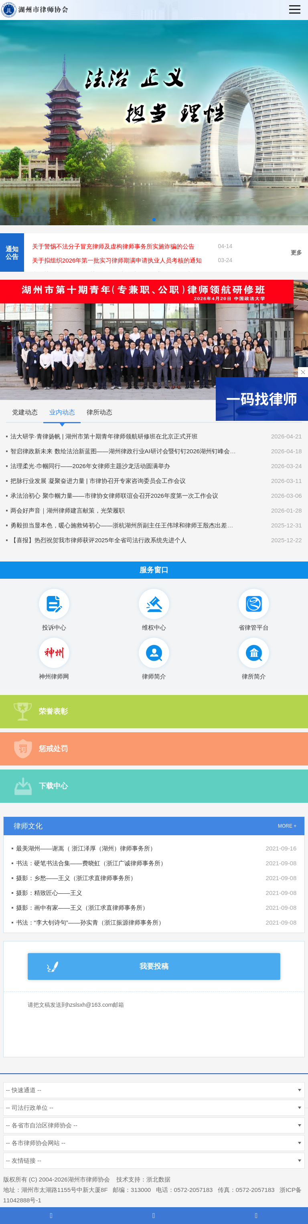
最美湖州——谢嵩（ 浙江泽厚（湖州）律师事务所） (86, 848)
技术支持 (128, 1179)
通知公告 (12, 253)
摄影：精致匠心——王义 (49, 892)
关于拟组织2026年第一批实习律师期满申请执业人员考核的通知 (117, 260)
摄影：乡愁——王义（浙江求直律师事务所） (76, 878)
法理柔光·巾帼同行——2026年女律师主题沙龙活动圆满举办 (90, 466)
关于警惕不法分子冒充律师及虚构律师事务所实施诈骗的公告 (113, 246)
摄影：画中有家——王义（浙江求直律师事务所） (82, 907)
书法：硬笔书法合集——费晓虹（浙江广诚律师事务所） (91, 863)
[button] (154, 219)
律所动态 (99, 412)
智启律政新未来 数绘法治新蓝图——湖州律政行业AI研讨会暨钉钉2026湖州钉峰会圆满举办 (132, 451)
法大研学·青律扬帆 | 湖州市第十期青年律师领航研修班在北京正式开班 (103, 436)
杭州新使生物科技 (200, 1179)
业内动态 (62, 412)
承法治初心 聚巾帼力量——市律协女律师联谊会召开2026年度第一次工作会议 (114, 495)
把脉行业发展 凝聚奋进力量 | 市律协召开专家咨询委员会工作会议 (97, 480)
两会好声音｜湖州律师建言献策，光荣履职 (67, 510)
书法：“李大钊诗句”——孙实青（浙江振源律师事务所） (90, 922)
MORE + (287, 826)
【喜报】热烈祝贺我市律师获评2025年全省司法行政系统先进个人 (98, 540)
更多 (296, 252)
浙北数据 (158, 1179)
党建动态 (25, 412)
